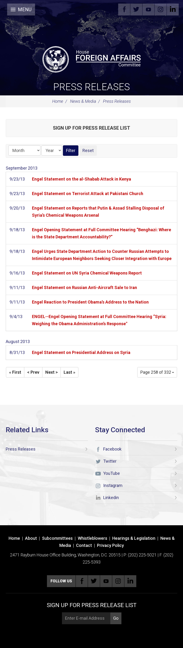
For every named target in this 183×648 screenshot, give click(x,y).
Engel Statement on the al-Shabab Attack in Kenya (81, 179)
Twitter (136, 9)
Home (57, 101)
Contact (84, 545)
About (31, 538)
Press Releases (91, 87)
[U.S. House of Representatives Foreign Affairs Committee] (91, 58)
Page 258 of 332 (157, 372)
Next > (51, 372)
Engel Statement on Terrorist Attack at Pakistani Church (87, 193)
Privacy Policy (110, 545)
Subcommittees (57, 538)
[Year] (51, 150)
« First (15, 372)
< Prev (33, 372)
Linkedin (173, 9)
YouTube (148, 9)
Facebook (124, 9)
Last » (69, 372)
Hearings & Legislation (133, 538)
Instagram (161, 9)
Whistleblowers (92, 538)
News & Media (83, 101)
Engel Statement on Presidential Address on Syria (81, 352)
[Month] (24, 150)
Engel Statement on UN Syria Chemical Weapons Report (87, 272)
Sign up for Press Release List (91, 128)
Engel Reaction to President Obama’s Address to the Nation (90, 301)
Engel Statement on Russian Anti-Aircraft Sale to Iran (84, 287)
